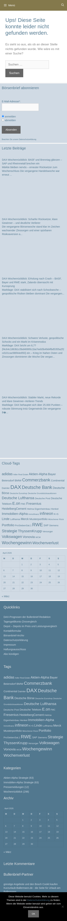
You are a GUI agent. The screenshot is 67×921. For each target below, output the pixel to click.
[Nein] (62, 906)
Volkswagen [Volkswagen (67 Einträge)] (12, 537)
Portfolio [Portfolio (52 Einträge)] (8, 525)
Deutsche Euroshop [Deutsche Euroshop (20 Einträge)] (18, 493)
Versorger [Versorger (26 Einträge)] (48, 531)
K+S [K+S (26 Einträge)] (56, 514)
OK (33, 913)
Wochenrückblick (13, 791)
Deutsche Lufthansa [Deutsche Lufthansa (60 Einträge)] (18, 498)
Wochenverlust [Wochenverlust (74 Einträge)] (45, 543)
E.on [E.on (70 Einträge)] (16, 503)
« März (5, 596)
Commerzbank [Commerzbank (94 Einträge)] (36, 479)
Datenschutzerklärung (27, 139)
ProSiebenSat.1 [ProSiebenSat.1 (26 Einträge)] (23, 525)
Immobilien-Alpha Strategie (19, 782)
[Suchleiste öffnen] (62, 5)
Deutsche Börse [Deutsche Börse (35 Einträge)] (24, 698)
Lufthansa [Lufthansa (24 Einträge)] (15, 519)
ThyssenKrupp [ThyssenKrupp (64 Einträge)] (30, 531)
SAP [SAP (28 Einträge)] (46, 525)
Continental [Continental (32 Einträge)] (57, 480)
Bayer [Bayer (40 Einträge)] (52, 474)
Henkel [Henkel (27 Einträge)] (54, 509)
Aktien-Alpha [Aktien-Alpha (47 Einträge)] (38, 474)
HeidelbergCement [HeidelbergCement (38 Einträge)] (14, 508)
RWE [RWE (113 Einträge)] (37, 524)
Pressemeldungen (14, 787)
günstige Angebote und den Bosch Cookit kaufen (31, 884)
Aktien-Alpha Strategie (16, 777)
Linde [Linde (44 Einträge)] (5, 519)
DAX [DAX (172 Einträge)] (15, 487)
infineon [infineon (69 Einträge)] (46, 513)
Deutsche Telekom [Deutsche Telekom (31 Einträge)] (30, 709)
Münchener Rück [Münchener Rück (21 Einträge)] (56, 519)
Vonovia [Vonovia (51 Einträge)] (29, 537)
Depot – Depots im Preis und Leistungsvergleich (30, 626)
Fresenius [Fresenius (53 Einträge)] (33, 503)
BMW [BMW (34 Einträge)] (18, 480)
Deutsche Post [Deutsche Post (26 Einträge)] (42, 498)
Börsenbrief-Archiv (14, 635)
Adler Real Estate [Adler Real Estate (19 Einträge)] (20, 474)
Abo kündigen (11, 654)
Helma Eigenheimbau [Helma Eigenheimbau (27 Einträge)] (38, 509)
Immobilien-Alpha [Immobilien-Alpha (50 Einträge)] (15, 514)
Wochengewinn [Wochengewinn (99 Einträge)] (17, 542)
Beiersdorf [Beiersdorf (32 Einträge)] (8, 480)
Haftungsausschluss (15, 649)
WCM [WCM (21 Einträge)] (38, 537)
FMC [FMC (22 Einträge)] (23, 504)
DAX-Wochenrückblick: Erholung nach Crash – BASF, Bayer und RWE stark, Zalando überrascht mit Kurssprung (31, 282)
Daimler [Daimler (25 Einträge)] (6, 488)
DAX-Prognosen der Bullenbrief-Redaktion (27, 617)
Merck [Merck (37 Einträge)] (25, 519)
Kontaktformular (12, 630)
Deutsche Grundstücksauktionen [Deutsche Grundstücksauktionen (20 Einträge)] (42, 493)
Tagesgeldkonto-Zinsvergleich (20, 621)
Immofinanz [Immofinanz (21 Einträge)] (33, 514)
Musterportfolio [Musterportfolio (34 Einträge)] (38, 519)
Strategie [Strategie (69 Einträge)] (9, 531)
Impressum (10, 644)
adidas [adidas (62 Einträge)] (7, 474)
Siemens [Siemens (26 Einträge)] (53, 525)
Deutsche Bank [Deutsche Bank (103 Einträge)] (37, 487)
